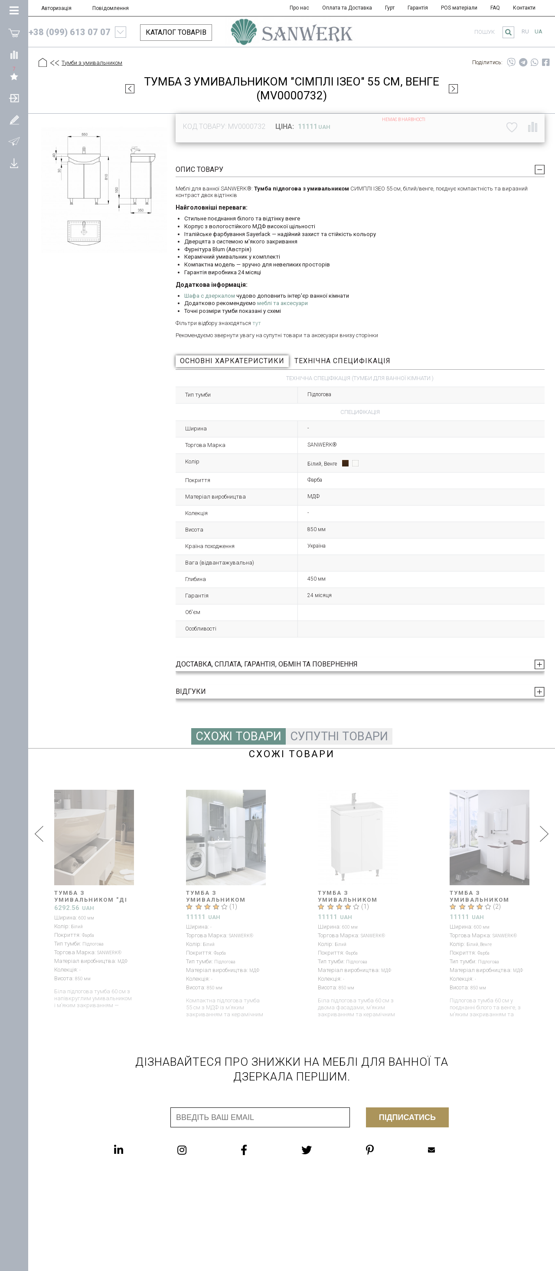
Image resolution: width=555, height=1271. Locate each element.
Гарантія (418, 8)
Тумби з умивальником (92, 62)
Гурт (390, 8)
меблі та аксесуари (282, 303)
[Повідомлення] (14, 141)
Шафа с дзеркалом (209, 295)
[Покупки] (14, 32)
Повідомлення (110, 8)
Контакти (524, 8)
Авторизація (56, 8)
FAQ (495, 8)
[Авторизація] (14, 97)
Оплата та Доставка (347, 8)
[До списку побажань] (511, 127)
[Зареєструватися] (14, 119)
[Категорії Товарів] (14, 11)
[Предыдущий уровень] (54, 63)
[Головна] (43, 63)
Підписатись (407, 1117)
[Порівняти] (14, 54)
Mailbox (431, 1149)
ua (538, 31)
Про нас (299, 8)
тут (256, 323)
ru (525, 31)
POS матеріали (459, 8)
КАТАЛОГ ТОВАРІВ (176, 32)
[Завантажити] (14, 163)
